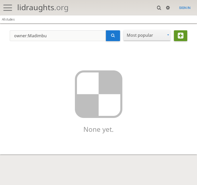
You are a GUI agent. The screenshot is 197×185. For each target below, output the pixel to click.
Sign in (184, 8)
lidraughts (42, 7)
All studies (8, 19)
